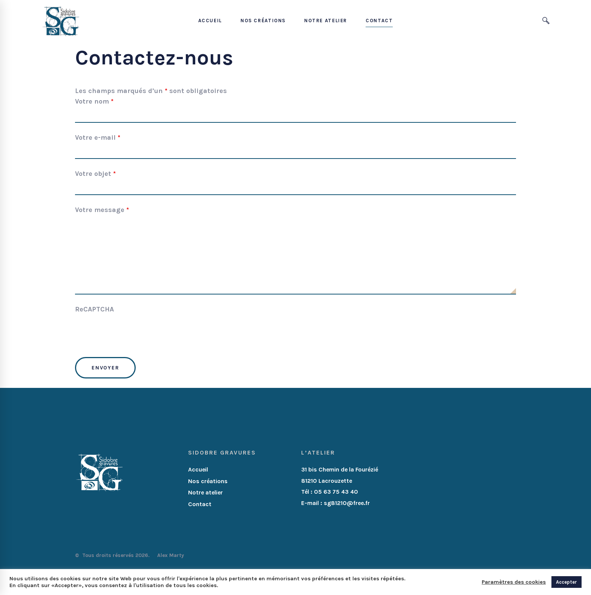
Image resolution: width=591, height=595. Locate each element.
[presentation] (132, 333)
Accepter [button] (566, 582)
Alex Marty (171, 555)
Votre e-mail (97, 137)
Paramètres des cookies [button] (514, 582)
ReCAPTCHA (94, 309)
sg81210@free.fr (347, 503)
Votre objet (95, 173)
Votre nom (94, 101)
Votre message (102, 210)
